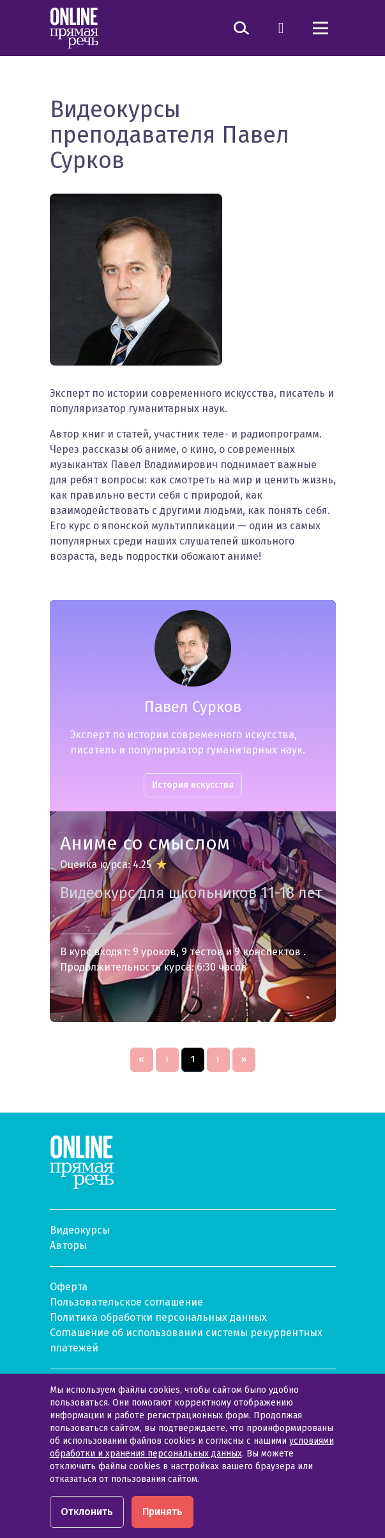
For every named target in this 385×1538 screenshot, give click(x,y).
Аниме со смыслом (145, 843)
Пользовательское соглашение (126, 1302)
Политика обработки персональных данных (158, 1317)
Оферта (68, 1287)
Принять (162, 1512)
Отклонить (87, 1512)
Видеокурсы (80, 1230)
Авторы (68, 1245)
